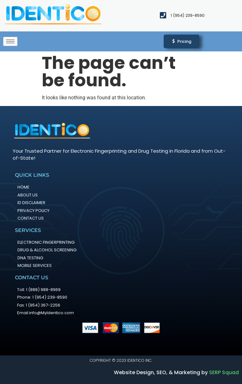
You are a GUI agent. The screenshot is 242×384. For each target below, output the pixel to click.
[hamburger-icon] (10, 41)
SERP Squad (224, 372)
